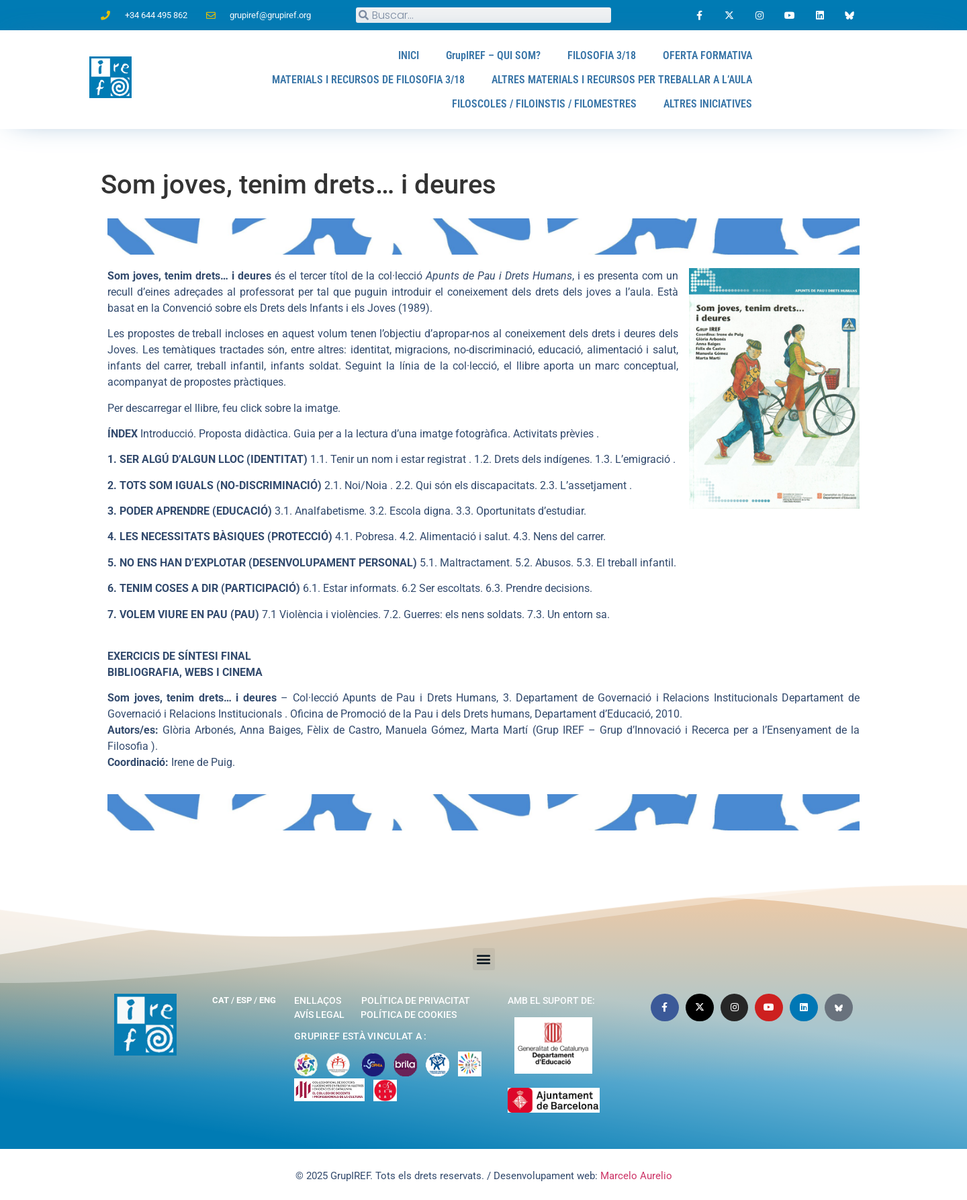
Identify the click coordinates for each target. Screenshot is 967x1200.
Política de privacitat (415, 1000)
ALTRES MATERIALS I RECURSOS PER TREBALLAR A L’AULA (622, 79)
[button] (484, 959)
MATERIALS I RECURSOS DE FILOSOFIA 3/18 (368, 79)
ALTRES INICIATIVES (707, 103)
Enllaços (317, 1000)
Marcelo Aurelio (636, 1176)
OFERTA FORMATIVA (707, 55)
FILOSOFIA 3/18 (601, 55)
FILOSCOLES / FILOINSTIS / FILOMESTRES (544, 103)
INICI (408, 55)
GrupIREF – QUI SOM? (493, 55)
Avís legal (319, 1014)
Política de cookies (409, 1014)
